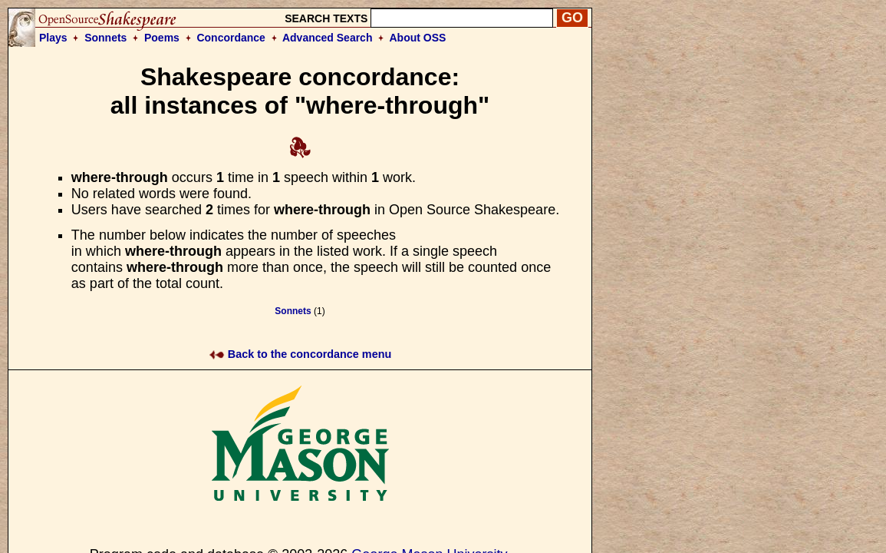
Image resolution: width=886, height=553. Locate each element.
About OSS (418, 37)
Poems (162, 37)
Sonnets (105, 37)
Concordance (230, 37)
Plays (53, 37)
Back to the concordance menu (300, 354)
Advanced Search (327, 37)
